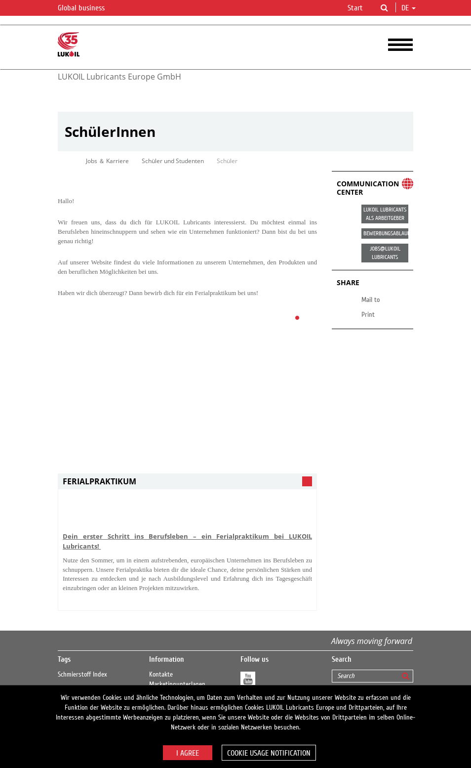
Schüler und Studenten (173, 161)
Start (355, 7)
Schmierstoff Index (82, 675)
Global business (87, 8)
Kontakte (161, 675)
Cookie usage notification (269, 753)
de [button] (408, 7)
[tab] (187, 481)
